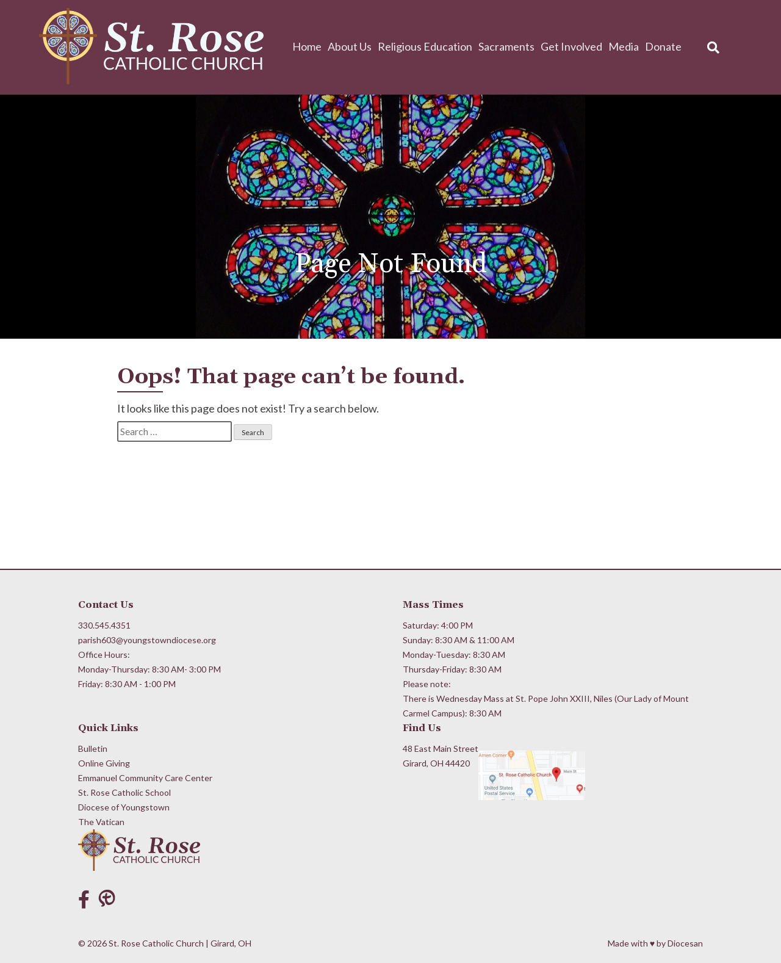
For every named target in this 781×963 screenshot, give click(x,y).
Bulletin (92, 748)
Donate (663, 46)
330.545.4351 (104, 625)
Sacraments (506, 46)
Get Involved (571, 46)
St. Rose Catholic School (124, 792)
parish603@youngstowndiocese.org (147, 640)
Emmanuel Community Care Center (145, 778)
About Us (350, 46)
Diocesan (685, 943)
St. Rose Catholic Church (156, 943)
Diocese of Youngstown (124, 807)
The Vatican (101, 822)
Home (307, 46)
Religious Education (425, 46)
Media (623, 46)
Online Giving (104, 763)
